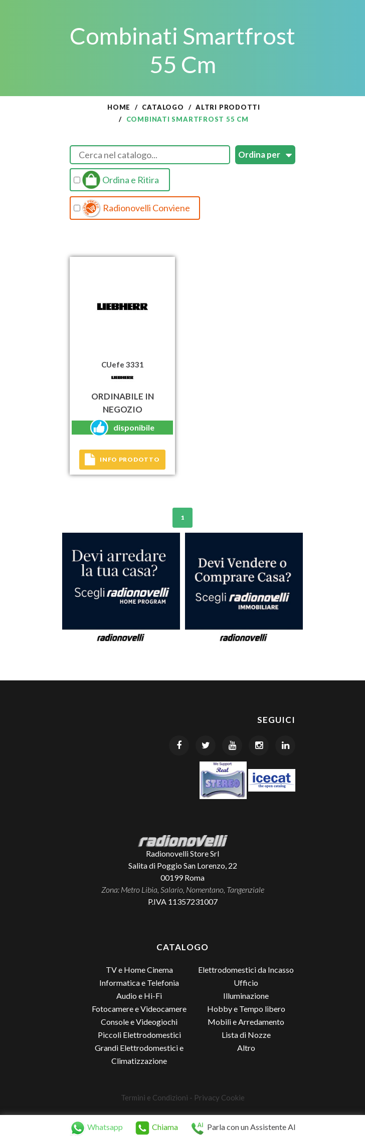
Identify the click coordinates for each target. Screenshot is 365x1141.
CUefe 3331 (122, 364)
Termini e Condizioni (154, 1097)
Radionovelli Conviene (132, 208)
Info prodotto (122, 460)
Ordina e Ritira (116, 179)
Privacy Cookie (219, 1097)
